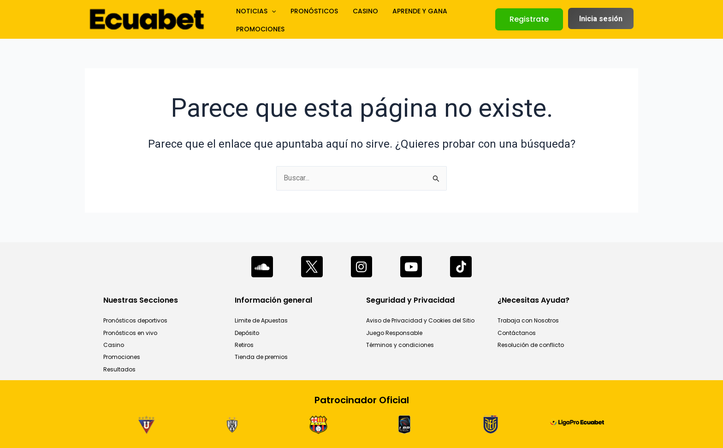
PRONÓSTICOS (306, 19)
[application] (269, 19)
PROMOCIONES (462, 19)
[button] (529, 19)
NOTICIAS (253, 19)
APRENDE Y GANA (400, 19)
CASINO (351, 19)
